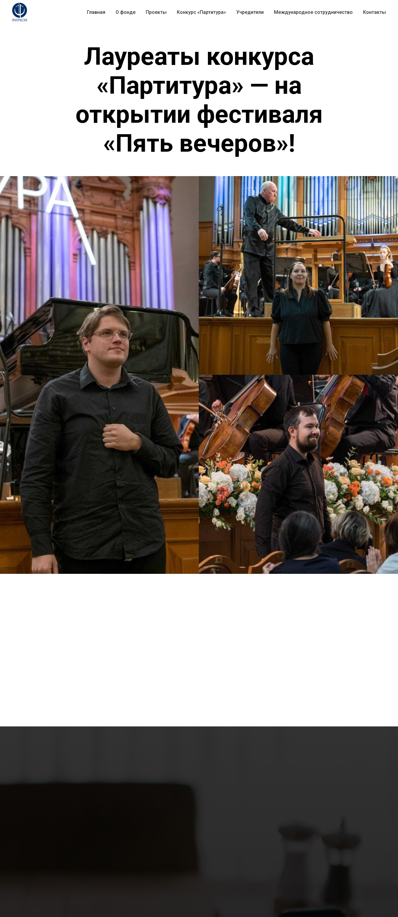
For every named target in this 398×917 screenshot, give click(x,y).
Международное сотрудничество (313, 12)
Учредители (250, 12)
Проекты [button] (156, 12)
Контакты (374, 12)
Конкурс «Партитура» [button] (201, 12)
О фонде (125, 12)
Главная (96, 12)
